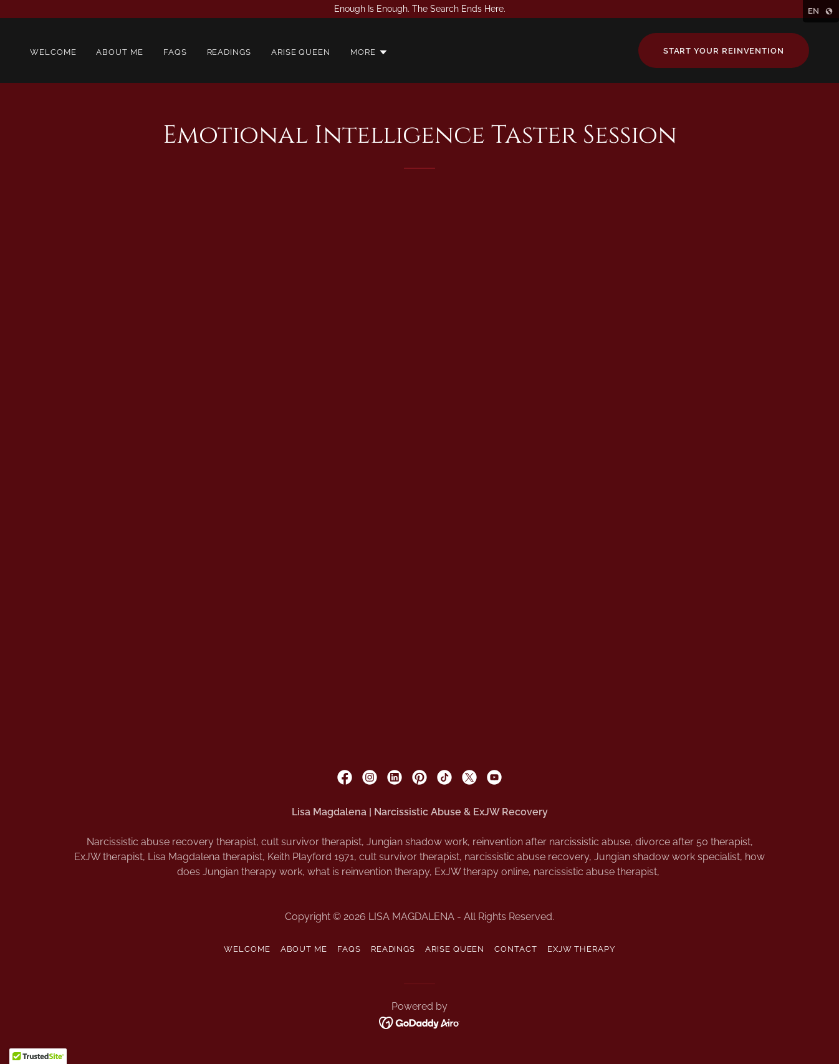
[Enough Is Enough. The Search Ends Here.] (419, 9)
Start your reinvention (723, 50)
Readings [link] (229, 52)
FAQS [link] (175, 52)
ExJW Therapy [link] (581, 949)
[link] (344, 777)
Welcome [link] (53, 52)
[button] (369, 52)
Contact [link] (515, 949)
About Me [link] (119, 52)
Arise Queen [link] (300, 52)
